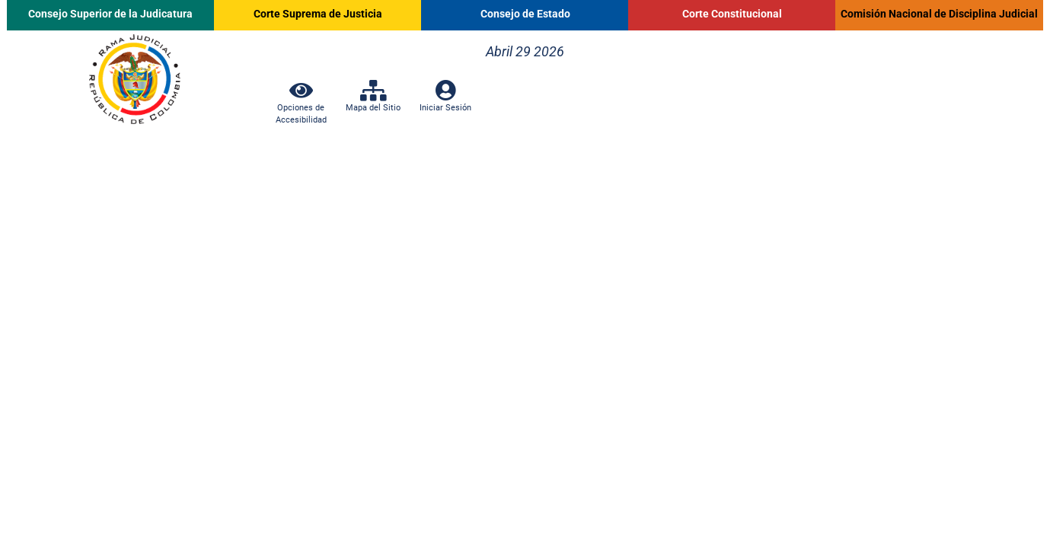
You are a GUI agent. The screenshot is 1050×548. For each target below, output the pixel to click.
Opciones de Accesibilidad (301, 107)
